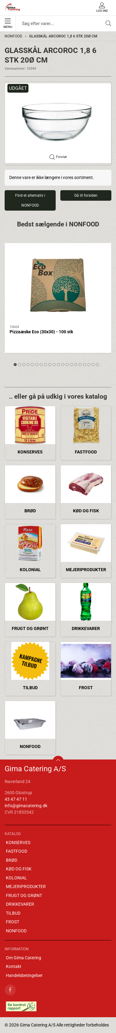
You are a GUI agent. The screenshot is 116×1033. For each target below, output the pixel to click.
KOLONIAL (30, 569)
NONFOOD (13, 36)
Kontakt (13, 966)
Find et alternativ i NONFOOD (30, 200)
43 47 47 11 (16, 799)
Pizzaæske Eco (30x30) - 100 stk (41, 331)
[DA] (12, 7)
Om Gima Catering (23, 957)
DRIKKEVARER (86, 628)
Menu (7, 23)
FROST (86, 687)
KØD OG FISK (86, 510)
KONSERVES (30, 451)
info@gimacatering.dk (26, 805)
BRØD (30, 510)
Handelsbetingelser (24, 975)
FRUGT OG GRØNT (30, 628)
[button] (58, 123)
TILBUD (30, 687)
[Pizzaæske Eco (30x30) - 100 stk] (58, 284)
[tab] (15, 364)
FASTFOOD (86, 451)
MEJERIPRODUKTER (86, 569)
